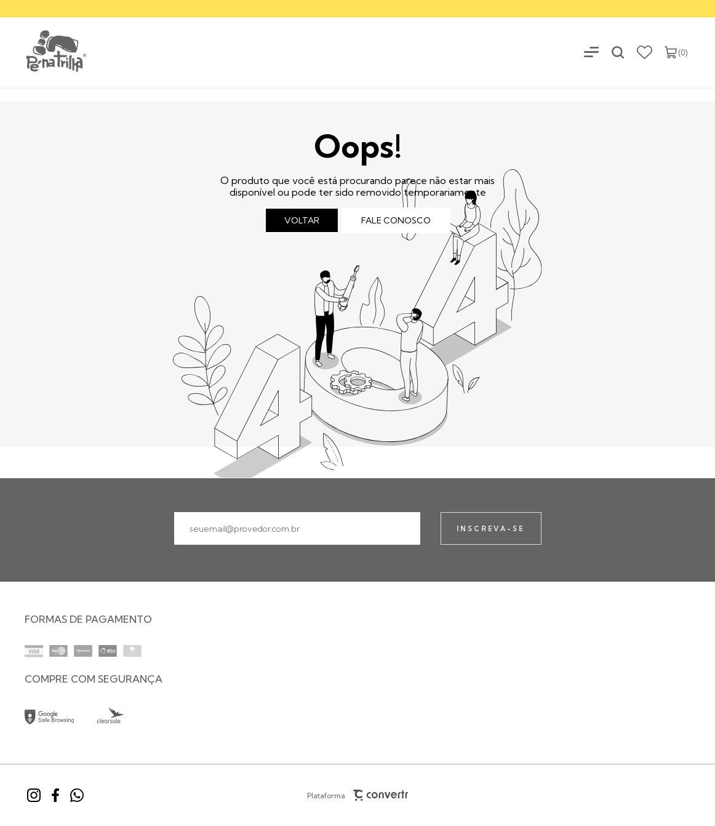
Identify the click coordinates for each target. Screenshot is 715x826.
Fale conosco (396, 220)
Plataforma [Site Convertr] (357, 795)
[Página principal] (44, 52)
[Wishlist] (644, 52)
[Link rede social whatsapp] (77, 795)
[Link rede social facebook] (55, 795)
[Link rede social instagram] (34, 795)
